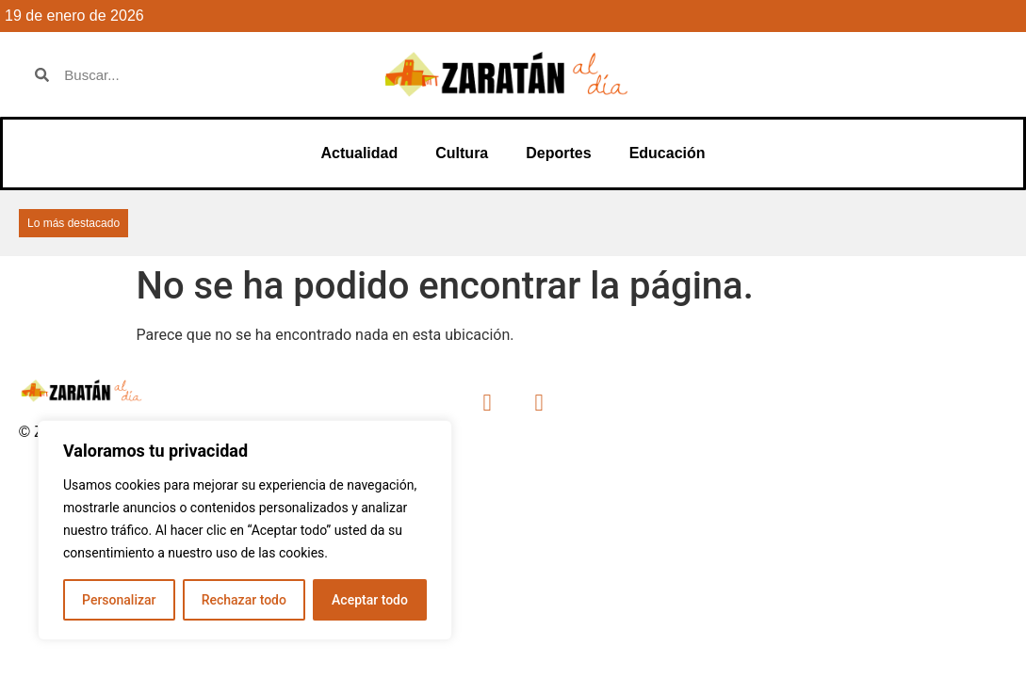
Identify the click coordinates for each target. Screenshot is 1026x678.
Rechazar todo (244, 599)
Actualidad (359, 153)
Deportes (558, 153)
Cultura (461, 153)
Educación (667, 153)
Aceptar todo (370, 599)
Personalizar (118, 599)
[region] (245, 530)
